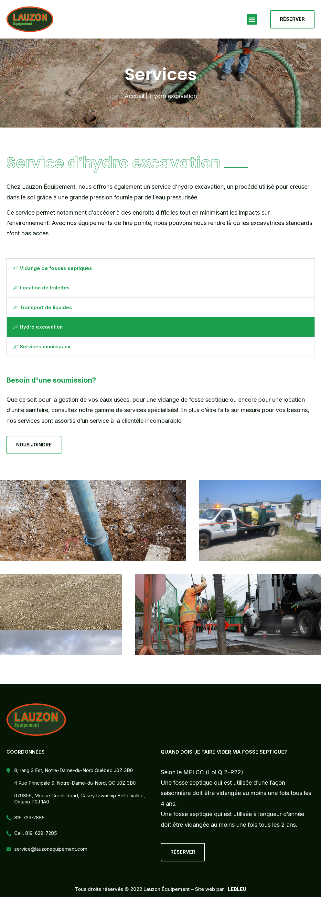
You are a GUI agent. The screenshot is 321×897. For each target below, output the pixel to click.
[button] (252, 19)
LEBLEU (237, 889)
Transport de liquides (42, 307)
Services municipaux (41, 346)
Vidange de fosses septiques (52, 268)
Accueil (134, 96)
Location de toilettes (41, 288)
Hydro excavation (38, 327)
